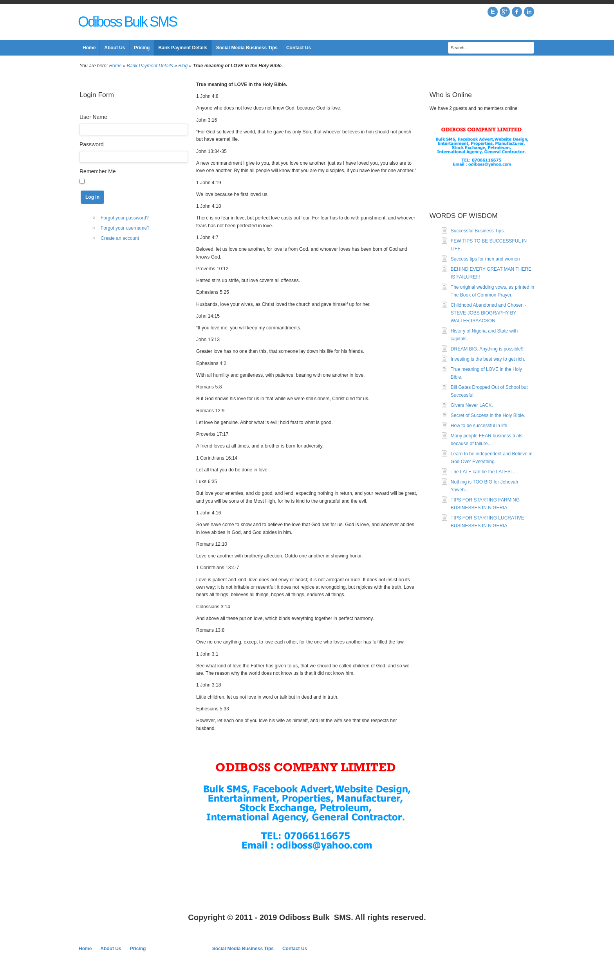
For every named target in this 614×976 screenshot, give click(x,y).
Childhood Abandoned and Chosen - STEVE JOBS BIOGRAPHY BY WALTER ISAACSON (489, 313)
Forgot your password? (125, 218)
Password (91, 144)
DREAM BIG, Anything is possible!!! (488, 349)
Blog (183, 65)
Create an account (120, 238)
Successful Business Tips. (478, 231)
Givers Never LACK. (472, 405)
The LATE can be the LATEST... (484, 472)
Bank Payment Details (150, 65)
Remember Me (97, 171)
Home (115, 65)
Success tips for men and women (485, 259)
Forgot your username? (125, 228)
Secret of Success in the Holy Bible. (488, 415)
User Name (93, 117)
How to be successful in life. (480, 425)
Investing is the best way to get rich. (488, 359)
